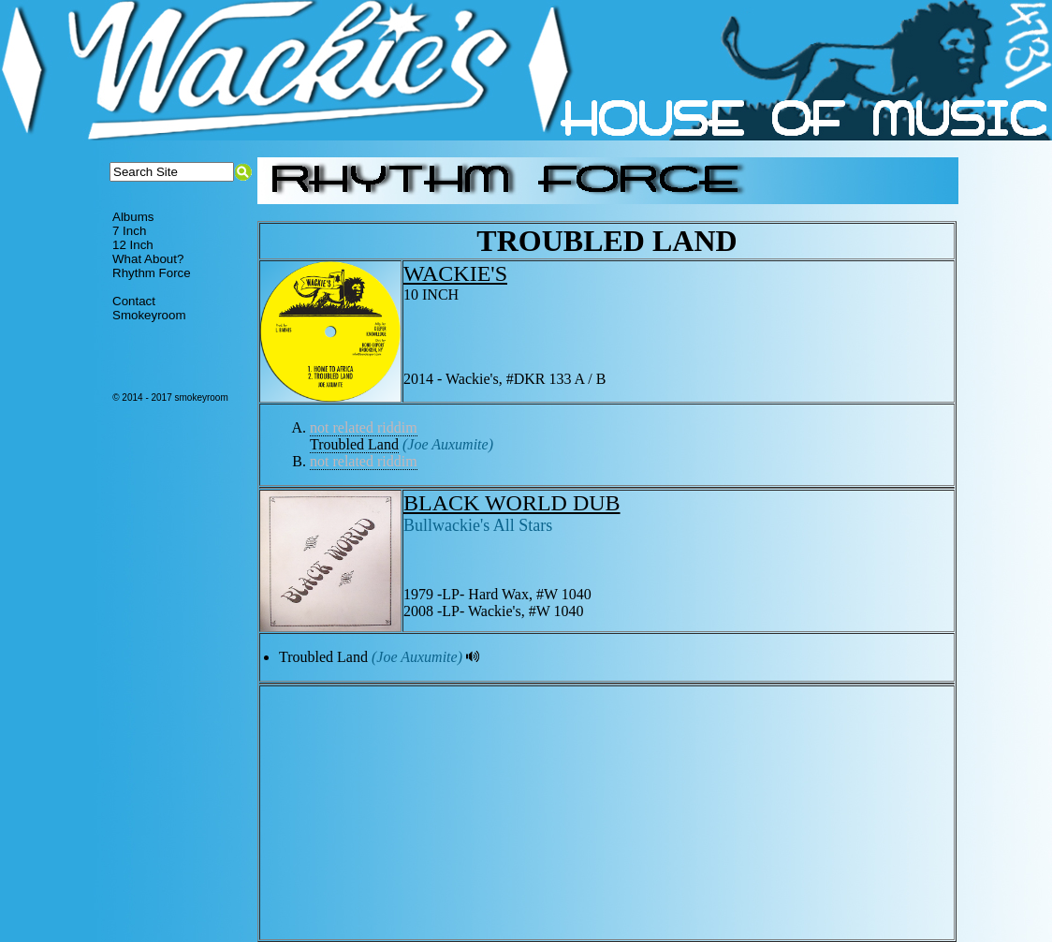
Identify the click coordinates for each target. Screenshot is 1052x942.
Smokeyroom (149, 315)
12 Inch (132, 245)
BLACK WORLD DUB (512, 503)
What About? (147, 259)
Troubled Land (354, 444)
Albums (132, 217)
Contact (133, 301)
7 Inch (129, 231)
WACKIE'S (455, 273)
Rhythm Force (151, 273)
